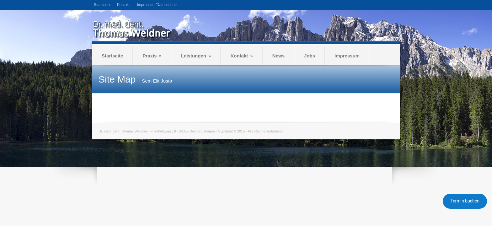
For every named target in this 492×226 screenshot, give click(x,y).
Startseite (102, 5)
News (278, 55)
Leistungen (196, 55)
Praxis (152, 55)
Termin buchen (464, 200)
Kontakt (123, 5)
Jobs (309, 55)
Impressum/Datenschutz (157, 5)
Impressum (347, 55)
